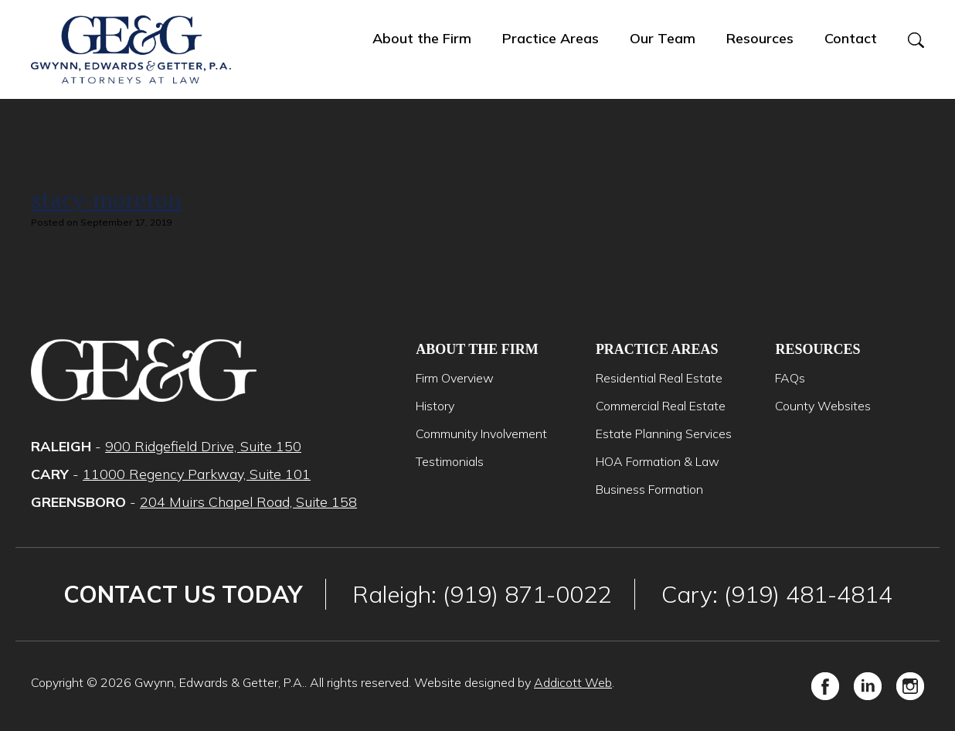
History (435, 405)
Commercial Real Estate (661, 405)
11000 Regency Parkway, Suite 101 (197, 474)
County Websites (823, 405)
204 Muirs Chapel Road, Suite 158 (248, 502)
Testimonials (450, 461)
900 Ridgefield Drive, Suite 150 (203, 446)
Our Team (662, 38)
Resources (760, 38)
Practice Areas (550, 38)
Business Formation (649, 489)
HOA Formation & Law (657, 461)
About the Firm (421, 38)
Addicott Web (573, 682)
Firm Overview (455, 378)
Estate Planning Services (664, 433)
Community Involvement (481, 433)
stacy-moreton (106, 199)
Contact (850, 38)
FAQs (790, 378)
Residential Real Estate (659, 378)
